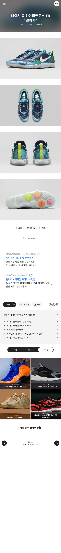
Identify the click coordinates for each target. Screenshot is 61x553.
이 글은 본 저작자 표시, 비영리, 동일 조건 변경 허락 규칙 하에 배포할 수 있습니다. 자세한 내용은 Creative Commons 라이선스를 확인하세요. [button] (54, 409)
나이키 (13, 419)
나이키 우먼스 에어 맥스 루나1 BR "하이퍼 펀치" (23, 438)
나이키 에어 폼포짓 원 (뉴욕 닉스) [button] (15, 478)
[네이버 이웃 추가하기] (37, 409)
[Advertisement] (30, 55)
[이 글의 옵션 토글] (14, 409)
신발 (5, 419)
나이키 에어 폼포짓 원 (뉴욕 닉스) (17, 426)
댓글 (15, 454)
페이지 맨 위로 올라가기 (56, 547)
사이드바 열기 (4, 3)
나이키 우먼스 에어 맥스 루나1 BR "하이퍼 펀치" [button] (46, 509)
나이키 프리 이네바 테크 (13, 434)
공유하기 (30, 454)
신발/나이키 (38, 24)
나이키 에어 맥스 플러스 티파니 (16, 442)
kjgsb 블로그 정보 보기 (56, 3)
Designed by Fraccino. (30, 549)
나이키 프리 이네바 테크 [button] (15, 509)
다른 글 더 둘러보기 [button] (29, 532)
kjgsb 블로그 (4, 547)
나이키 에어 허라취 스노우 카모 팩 (17, 430)
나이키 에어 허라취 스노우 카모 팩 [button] (46, 478)
